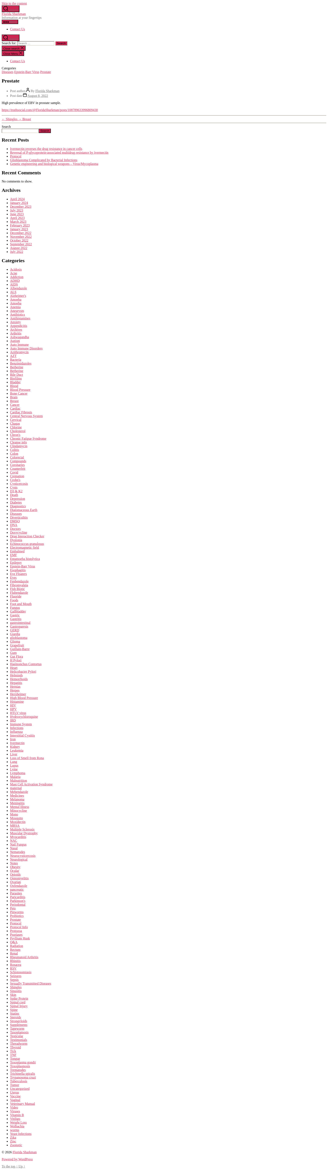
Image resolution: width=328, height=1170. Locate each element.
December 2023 (20, 206)
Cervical (15, 420)
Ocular (14, 870)
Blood (14, 386)
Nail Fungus (18, 844)
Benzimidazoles (20, 363)
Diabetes (16, 502)
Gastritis (15, 619)
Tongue (15, 1058)
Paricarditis (17, 897)
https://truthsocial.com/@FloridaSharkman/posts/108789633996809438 (50, 110)
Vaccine (15, 1096)
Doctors (15, 529)
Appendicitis (18, 326)
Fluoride (15, 596)
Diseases (7, 72)
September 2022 (21, 244)
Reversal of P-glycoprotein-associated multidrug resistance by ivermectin (59, 152)
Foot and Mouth (21, 604)
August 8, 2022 (37, 96)
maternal (16, 788)
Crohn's (15, 480)
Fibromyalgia (19, 585)
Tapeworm (17, 1028)
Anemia (15, 307)
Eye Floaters (18, 574)
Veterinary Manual (22, 1103)
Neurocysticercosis (23, 855)
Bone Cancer (18, 393)
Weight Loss (18, 1122)
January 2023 (19, 229)
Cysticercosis (19, 483)
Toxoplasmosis (20, 1066)
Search (6, 126)
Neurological (19, 859)
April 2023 (17, 218)
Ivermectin (17, 743)
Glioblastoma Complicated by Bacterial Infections (43, 160)
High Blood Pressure (24, 698)
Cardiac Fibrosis (21, 412)
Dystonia (16, 540)
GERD (14, 630)
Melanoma (17, 799)
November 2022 (21, 236)
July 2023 (16, 210)
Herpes (14, 690)
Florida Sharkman (14, 14)
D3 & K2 (16, 491)
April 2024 (17, 199)
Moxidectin (18, 822)
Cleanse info (18, 442)
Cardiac (15, 408)
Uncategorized (19, 1088)
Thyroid (15, 1047)
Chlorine (16, 427)
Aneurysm (17, 311)
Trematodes (18, 1070)
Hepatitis (16, 683)
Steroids (15, 1017)
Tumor (14, 1085)
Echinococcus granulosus (27, 544)
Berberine (16, 367)
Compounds (18, 461)
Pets (13, 908)
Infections (16, 728)
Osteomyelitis (19, 878)
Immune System (21, 724)
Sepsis (14, 979)
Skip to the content (14, 3)
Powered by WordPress (17, 1159)
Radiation (16, 946)
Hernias (15, 686)
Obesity (15, 867)
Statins (14, 1013)
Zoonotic (16, 1145)
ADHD (15, 280)
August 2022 (18, 248)
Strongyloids (18, 1021)
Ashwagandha (19, 337)
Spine (14, 1010)
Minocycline (18, 810)
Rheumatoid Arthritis (24, 957)
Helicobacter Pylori (23, 671)
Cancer (14, 404)
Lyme (14, 769)
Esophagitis (18, 570)
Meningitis (17, 803)
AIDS (14, 284)
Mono (14, 814)
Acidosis (16, 269)
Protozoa (16, 931)
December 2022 (20, 233)
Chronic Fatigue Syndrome (28, 438)
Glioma (15, 641)
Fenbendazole (19, 581)
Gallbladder (18, 611)
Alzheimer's (18, 296)
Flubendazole (19, 592)
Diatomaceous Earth (23, 510)
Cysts (14, 487)
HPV (13, 709)
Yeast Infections (21, 1134)
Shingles (16, 987)
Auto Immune (19, 344)
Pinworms (17, 912)
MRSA (14, 825)
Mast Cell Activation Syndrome (31, 784)
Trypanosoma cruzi (23, 1077)
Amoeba (15, 299)
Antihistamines (20, 318)
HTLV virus (18, 713)
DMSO (15, 521)
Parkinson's (17, 901)
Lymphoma (17, 773)
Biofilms (16, 378)
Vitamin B (17, 1115)
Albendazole (18, 288)
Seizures (15, 976)
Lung (13, 762)
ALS (13, 292)
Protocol (15, 156)
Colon (14, 453)
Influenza (16, 731)
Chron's (15, 435)
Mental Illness (19, 807)
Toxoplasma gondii (23, 1062)
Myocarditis (18, 837)
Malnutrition (18, 780)
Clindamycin (18, 446)
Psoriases (16, 934)
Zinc (13, 1141)
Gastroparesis (19, 626)
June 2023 (17, 214)
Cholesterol (18, 431)
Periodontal (18, 904)
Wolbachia (17, 1126)
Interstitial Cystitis (22, 735)
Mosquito (16, 818)
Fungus (15, 607)
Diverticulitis (19, 517)
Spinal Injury (19, 1006)
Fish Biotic (17, 589)
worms (14, 1130)
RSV (13, 968)
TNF (13, 1055)
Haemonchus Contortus (26, 664)
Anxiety (15, 322)
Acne (13, 273)
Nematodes (17, 852)
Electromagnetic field (24, 547)
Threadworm (18, 1043)
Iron (13, 739)
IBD (13, 720)
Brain (14, 397)
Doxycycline (18, 532)
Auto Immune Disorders (26, 348)
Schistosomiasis (20, 972)
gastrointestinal (20, 622)
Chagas (15, 423)
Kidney (15, 746)
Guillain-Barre (19, 649)
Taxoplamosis (19, 1032)
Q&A (14, 942)
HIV (13, 705)
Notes (14, 863)
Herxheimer (18, 694)
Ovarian (15, 882)
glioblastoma (18, 637)
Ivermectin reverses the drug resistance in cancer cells (46, 149)
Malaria (15, 777)
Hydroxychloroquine (24, 716)
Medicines (17, 795)
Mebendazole (19, 792)
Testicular (16, 1036)
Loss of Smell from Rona (27, 758)
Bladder (15, 382)
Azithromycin (19, 352)
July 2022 (16, 251)
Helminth (16, 675)
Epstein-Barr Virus (26, 72)
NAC (13, 840)
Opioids (15, 874)
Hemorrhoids (19, 679)
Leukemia (16, 750)
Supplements (18, 1025)
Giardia (15, 634)
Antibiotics (17, 314)
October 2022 (19, 240)
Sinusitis (16, 991)
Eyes (13, 577)
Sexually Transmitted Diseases (30, 983)
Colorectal (17, 457)
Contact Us (17, 29)
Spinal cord (17, 1002)
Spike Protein (19, 998)
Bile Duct (16, 374)
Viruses (15, 1111)
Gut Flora (16, 656)
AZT (13, 356)
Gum (13, 653)
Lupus (14, 765)
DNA (13, 525)
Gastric (15, 615)
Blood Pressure (20, 389)
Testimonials (18, 1040)
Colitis (14, 450)
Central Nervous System (26, 416)
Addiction (16, 277)
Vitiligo (15, 1119)
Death (14, 495)
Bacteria (15, 359)
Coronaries (17, 465)
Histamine (17, 701)
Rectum (15, 949)
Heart (14, 668)
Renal (14, 953)
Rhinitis (15, 961)
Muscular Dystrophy (24, 833)
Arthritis (15, 333)
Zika (13, 1137)
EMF (13, 555)
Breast (14, 401)
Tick (13, 1051)
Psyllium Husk (20, 938)
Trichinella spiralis (22, 1073)
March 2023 (18, 221)
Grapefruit (17, 645)
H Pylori (16, 660)
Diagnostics (18, 506)
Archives (16, 329)
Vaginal (15, 1100)
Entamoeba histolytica (25, 559)
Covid (14, 472)
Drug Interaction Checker (27, 536)
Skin (13, 995)
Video (14, 1107)
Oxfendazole (18, 886)
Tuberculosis (18, 1081)
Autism (15, 341)
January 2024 (19, 203)
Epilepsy (16, 562)
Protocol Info (19, 927)
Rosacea (15, 964)
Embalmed (17, 551)
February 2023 (20, 225)
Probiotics (17, 916)
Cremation (17, 476)
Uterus (14, 1092)
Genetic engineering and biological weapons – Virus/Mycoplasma (54, 164)
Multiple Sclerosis (22, 829)
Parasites (16, 893)
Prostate (45, 72)
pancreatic (17, 889)
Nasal (14, 848)
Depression (17, 498)
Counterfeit (17, 468)
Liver (13, 754)
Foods (14, 600)
